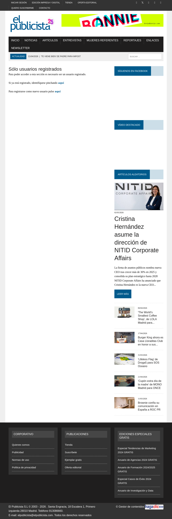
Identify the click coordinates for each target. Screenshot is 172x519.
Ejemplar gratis (73, 459)
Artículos (50, 40)
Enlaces (152, 40)
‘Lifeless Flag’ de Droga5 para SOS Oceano (148, 363)
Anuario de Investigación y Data (135, 490)
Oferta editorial (87, 3)
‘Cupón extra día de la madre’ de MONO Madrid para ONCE (150, 384)
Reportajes (132, 40)
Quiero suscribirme (22, 8)
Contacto (44, 8)
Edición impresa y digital (46, 3)
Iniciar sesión (19, 3)
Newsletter (20, 48)
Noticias (31, 40)
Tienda (69, 3)
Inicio (15, 40)
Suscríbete (71, 452)
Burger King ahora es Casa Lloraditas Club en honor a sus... (150, 341)
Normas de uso (20, 459)
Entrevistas (72, 40)
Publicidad (18, 452)
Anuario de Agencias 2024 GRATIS (137, 459)
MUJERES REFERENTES (102, 40)
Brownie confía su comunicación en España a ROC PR (149, 406)
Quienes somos (20, 444)
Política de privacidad (24, 467)
